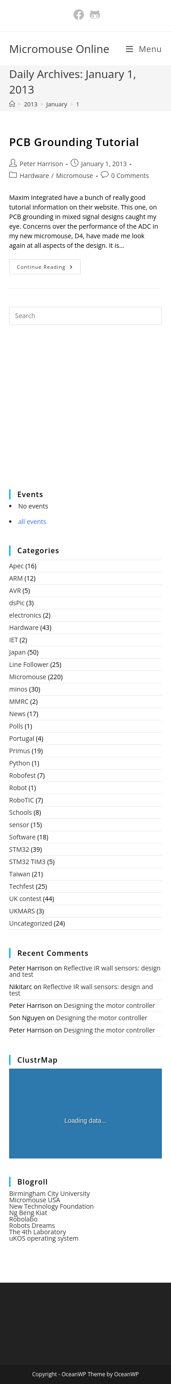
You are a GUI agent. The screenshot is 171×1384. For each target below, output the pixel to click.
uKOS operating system (43, 1238)
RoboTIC (21, 800)
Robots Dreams (32, 1225)
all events (32, 521)
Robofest (22, 775)
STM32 (19, 849)
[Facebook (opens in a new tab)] (79, 14)
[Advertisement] (77, 413)
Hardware (34, 175)
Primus (19, 750)
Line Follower (29, 664)
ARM (16, 578)
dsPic (17, 602)
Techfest (21, 886)
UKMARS (22, 911)
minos (18, 689)
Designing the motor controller (109, 1005)
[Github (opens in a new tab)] (93, 14)
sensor (19, 824)
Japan (17, 652)
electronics (25, 615)
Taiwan (19, 874)
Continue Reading (49, 268)
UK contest (25, 898)
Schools (20, 812)
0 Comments (130, 175)
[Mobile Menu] (144, 49)
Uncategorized (30, 923)
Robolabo (23, 1219)
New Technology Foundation (51, 1206)
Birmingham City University (49, 1193)
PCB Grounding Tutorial (74, 141)
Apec (16, 565)
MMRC (19, 701)
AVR (15, 590)
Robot (18, 787)
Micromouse (74, 175)
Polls (16, 726)
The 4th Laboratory (37, 1231)
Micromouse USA (34, 1199)
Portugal (21, 738)
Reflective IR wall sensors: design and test (85, 971)
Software (22, 837)
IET (13, 639)
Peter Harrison (41, 163)
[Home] (12, 104)
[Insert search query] (85, 316)
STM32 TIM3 (27, 861)
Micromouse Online (59, 48)
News (17, 713)
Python (19, 763)
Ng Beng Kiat (28, 1212)
